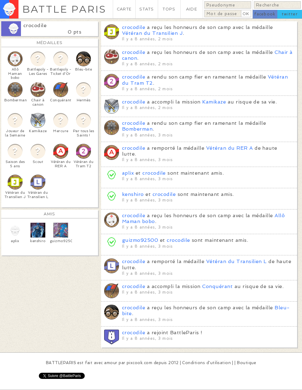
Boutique (246, 362)
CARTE (124, 9)
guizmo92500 (140, 240)
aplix (128, 173)
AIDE (191, 9)
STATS (146, 9)
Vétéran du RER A (229, 148)
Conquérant (217, 286)
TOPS (169, 9)
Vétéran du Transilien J (152, 33)
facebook (264, 14)
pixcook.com (139, 362)
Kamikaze (214, 102)
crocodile (35, 25)
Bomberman (137, 129)
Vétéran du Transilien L (236, 261)
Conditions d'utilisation (206, 362)
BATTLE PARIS (64, 9)
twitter (290, 14)
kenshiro (133, 194)
